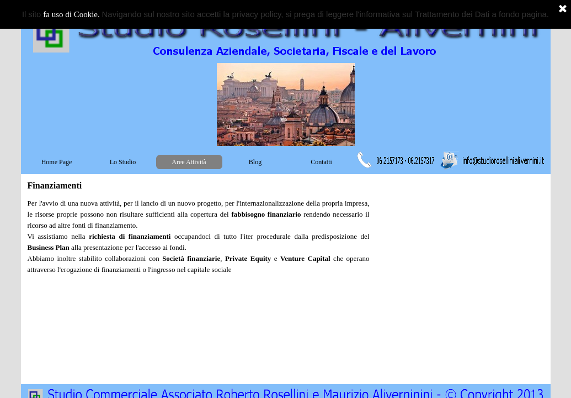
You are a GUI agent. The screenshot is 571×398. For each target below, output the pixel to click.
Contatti (321, 162)
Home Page (56, 162)
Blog (255, 162)
